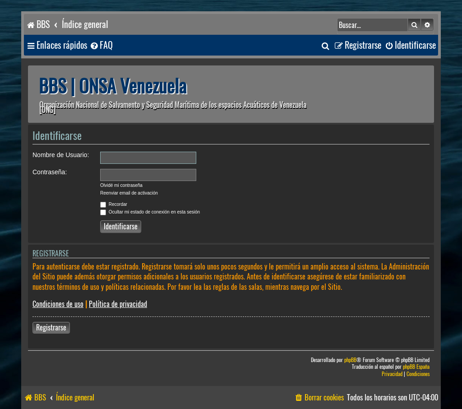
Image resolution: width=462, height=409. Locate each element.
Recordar (113, 204)
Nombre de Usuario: (60, 154)
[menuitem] (101, 45)
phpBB (350, 360)
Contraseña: (49, 172)
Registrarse (51, 327)
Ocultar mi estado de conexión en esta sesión (150, 211)
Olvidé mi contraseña (121, 185)
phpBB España (416, 366)
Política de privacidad (118, 304)
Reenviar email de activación (129, 193)
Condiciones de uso (57, 304)
